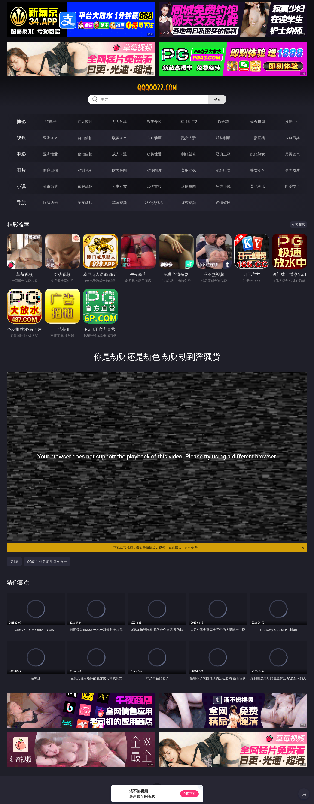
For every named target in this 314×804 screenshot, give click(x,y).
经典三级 (223, 154)
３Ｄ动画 (154, 137)
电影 (21, 154)
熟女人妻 (188, 137)
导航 (21, 202)
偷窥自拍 (50, 170)
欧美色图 (119, 170)
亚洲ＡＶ (50, 137)
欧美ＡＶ (119, 137)
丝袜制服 (223, 137)
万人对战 (119, 121)
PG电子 (50, 121)
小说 (21, 186)
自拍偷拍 (85, 137)
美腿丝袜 (188, 170)
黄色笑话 (257, 186)
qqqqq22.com (157, 87)
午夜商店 (85, 202)
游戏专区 (154, 121)
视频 (21, 138)
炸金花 (223, 121)
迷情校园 (188, 186)
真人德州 (85, 121)
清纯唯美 (223, 170)
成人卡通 (119, 154)
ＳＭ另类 (292, 137)
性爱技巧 (292, 186)
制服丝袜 (188, 154)
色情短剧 (223, 202)
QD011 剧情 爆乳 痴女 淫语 (47, 561)
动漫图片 (154, 170)
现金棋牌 (257, 121)
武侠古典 (154, 186)
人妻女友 (119, 186)
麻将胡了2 (188, 121)
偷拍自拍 (85, 154)
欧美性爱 (154, 154)
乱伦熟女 (257, 154)
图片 (21, 170)
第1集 (14, 561)
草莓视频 (119, 202)
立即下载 (189, 794)
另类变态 (292, 154)
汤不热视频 (154, 202)
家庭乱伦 (85, 186)
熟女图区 (257, 170)
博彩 (21, 121)
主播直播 (257, 137)
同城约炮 (50, 202)
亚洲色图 (85, 170)
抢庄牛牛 (292, 121)
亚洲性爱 (50, 154)
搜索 (217, 99)
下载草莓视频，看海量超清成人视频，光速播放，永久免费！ (209, 548)
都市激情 (50, 186)
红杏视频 (188, 202)
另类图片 (292, 170)
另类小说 (223, 186)
